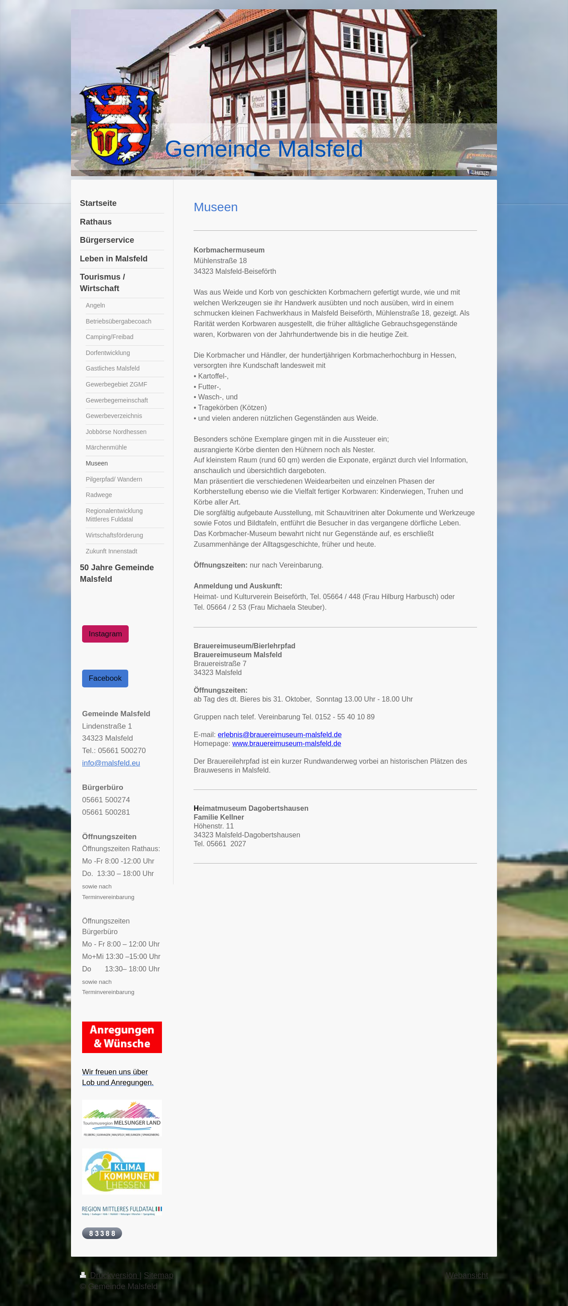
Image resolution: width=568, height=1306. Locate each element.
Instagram (105, 634)
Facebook (105, 678)
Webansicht (467, 1275)
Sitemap (159, 1275)
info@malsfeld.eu (111, 763)
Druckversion (109, 1275)
